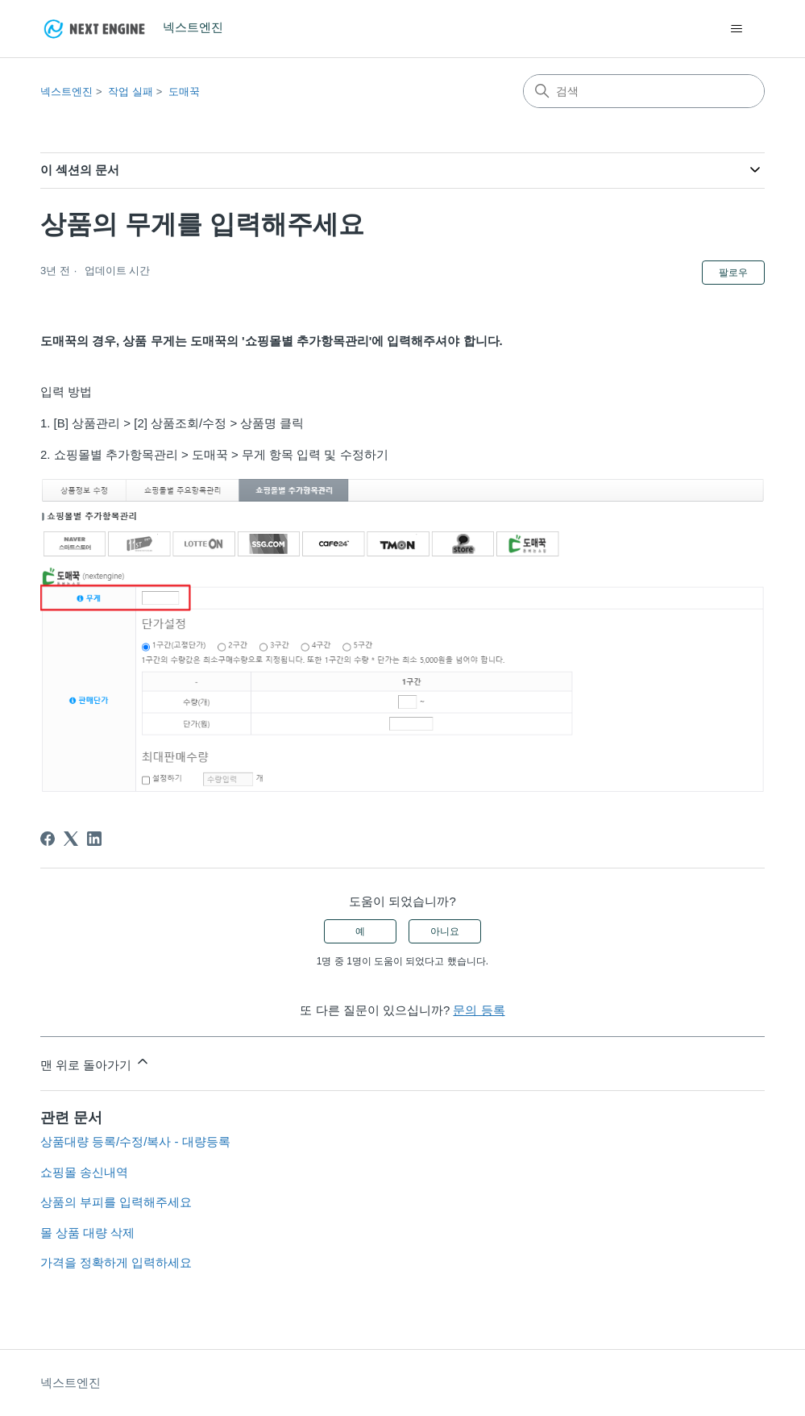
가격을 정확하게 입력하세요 (116, 1262)
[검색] (644, 91)
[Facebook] (47, 838)
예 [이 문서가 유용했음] (360, 931)
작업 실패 (130, 91)
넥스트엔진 (66, 91)
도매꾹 (184, 91)
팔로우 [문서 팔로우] (733, 272)
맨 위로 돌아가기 (95, 1062)
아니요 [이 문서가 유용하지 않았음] (444, 931)
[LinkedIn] (94, 838)
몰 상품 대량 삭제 (87, 1232)
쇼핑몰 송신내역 (84, 1172)
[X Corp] (71, 838)
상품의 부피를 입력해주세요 (116, 1202)
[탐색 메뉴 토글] (736, 29)
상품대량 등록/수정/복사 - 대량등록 (135, 1141)
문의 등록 (478, 1010)
